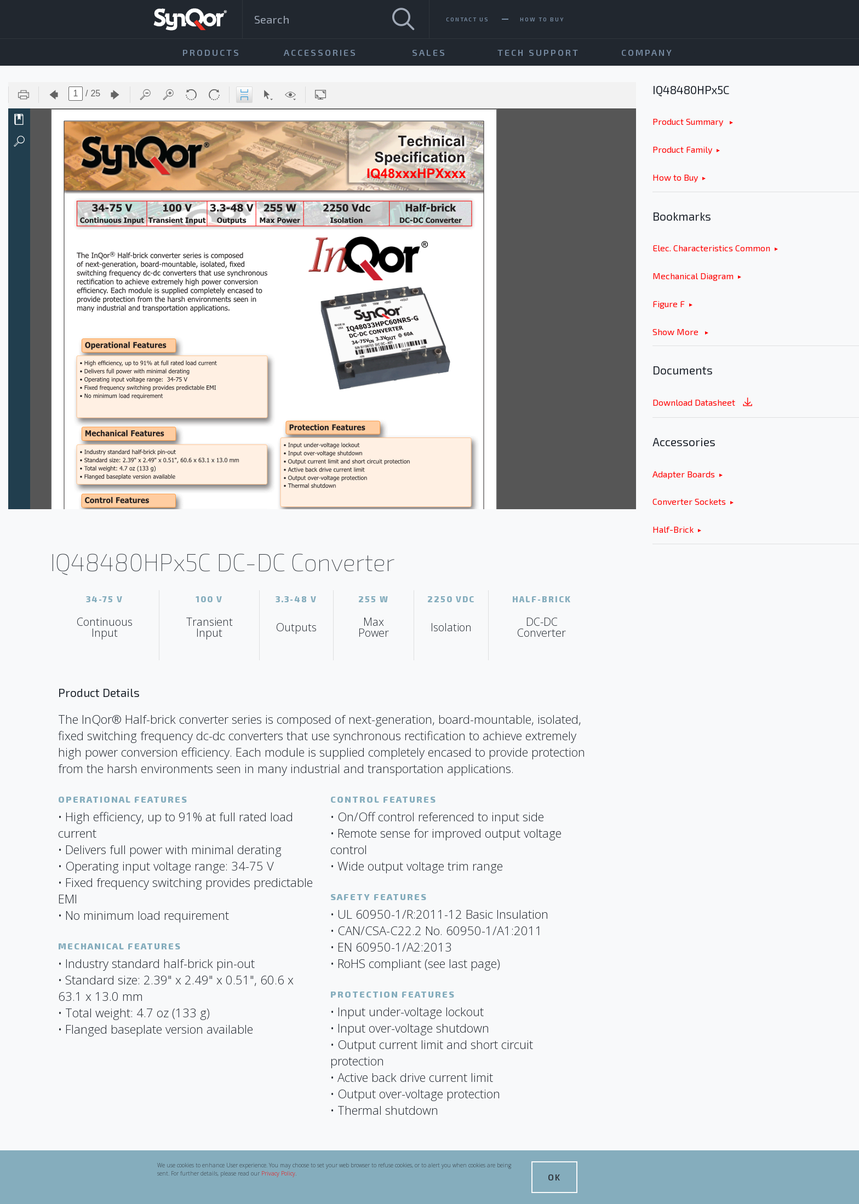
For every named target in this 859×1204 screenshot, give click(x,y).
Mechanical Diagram (693, 275)
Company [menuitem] (647, 52)
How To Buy (542, 19)
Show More (676, 331)
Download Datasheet (703, 403)
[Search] (403, 19)
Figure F (668, 303)
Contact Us (467, 19)
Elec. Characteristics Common (711, 248)
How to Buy (675, 177)
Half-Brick (673, 529)
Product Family (682, 149)
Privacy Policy (278, 1173)
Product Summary (688, 121)
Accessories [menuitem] (320, 52)
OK (554, 1177)
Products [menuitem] (211, 52)
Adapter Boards (683, 474)
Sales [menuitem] (429, 52)
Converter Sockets (689, 501)
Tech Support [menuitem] (538, 52)
